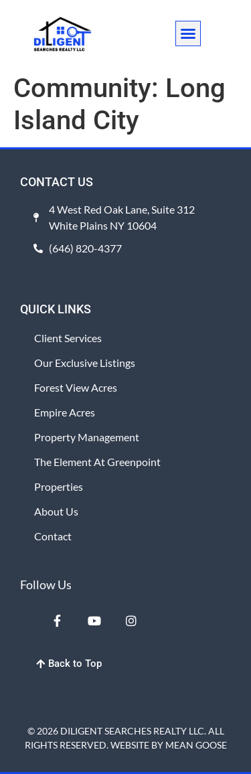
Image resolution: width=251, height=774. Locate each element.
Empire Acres (64, 412)
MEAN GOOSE (196, 745)
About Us (56, 511)
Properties (58, 486)
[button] (188, 33)
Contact (53, 536)
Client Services (68, 337)
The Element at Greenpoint (97, 461)
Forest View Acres (75, 387)
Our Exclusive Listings (84, 362)
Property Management (86, 437)
